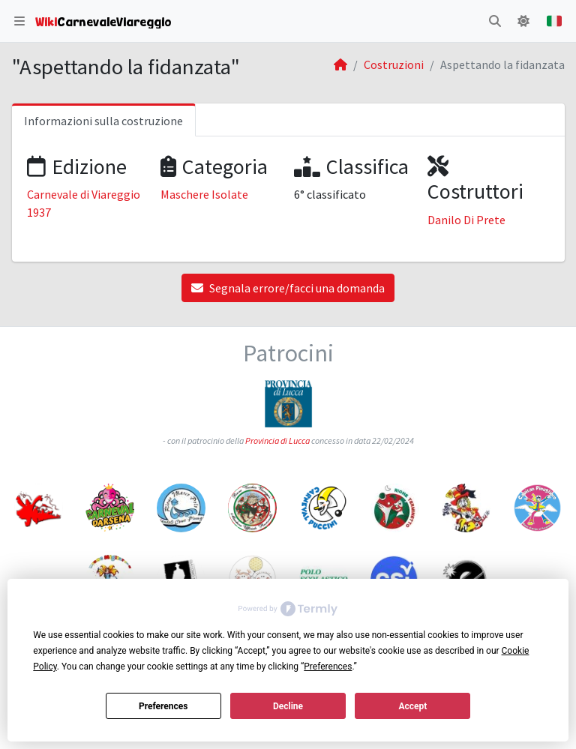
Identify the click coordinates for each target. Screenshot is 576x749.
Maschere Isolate (204, 194)
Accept (412, 706)
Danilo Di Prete (467, 219)
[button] (19, 21)
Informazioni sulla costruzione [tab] (103, 120)
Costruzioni (394, 64)
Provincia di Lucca (277, 440)
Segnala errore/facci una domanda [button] (288, 287)
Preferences (163, 706)
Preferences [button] (328, 666)
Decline (288, 706)
